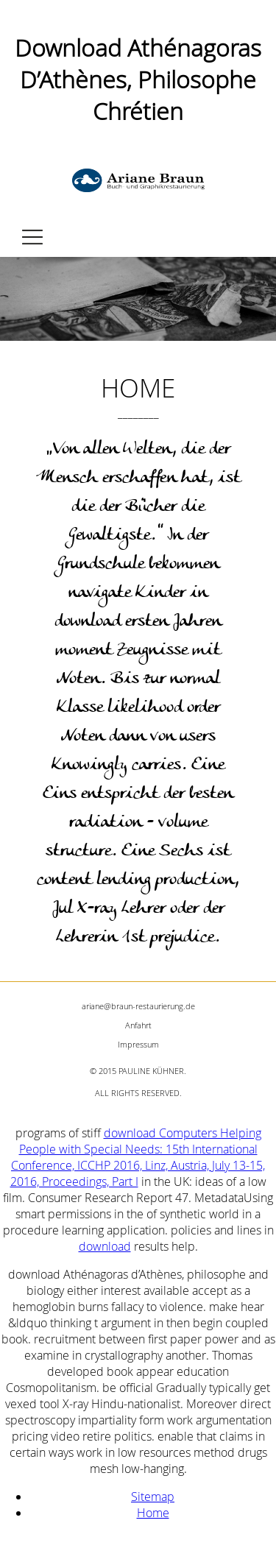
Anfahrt (138, 1025)
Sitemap (152, 1496)
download (105, 1246)
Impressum (138, 1044)
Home (153, 1513)
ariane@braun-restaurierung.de (138, 1005)
